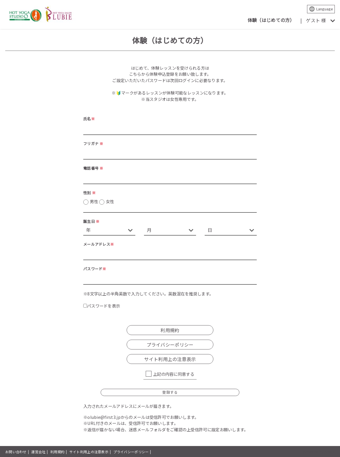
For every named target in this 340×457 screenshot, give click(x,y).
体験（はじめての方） (271, 19)
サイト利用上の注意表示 (170, 359)
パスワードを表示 (101, 306)
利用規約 (169, 330)
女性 (110, 201)
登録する (170, 392)
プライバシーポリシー (170, 344)
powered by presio (319, 451)
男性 (102, 201)
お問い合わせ (16, 451)
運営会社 (38, 451)
